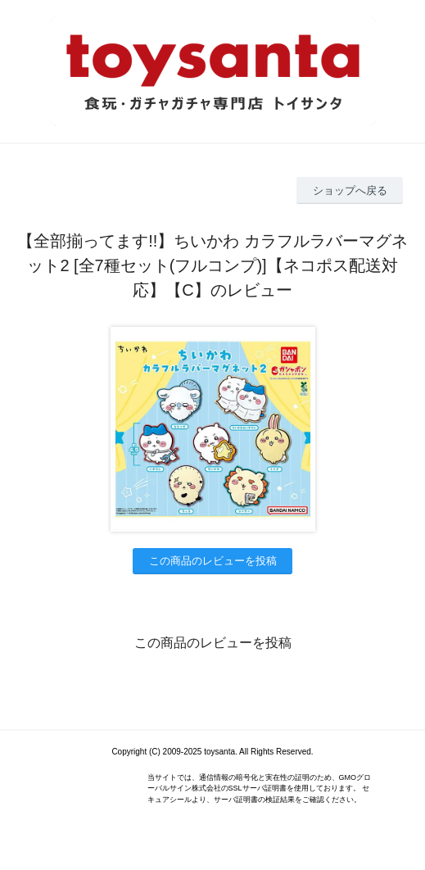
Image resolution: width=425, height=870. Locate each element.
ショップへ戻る (350, 190)
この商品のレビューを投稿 (213, 561)
